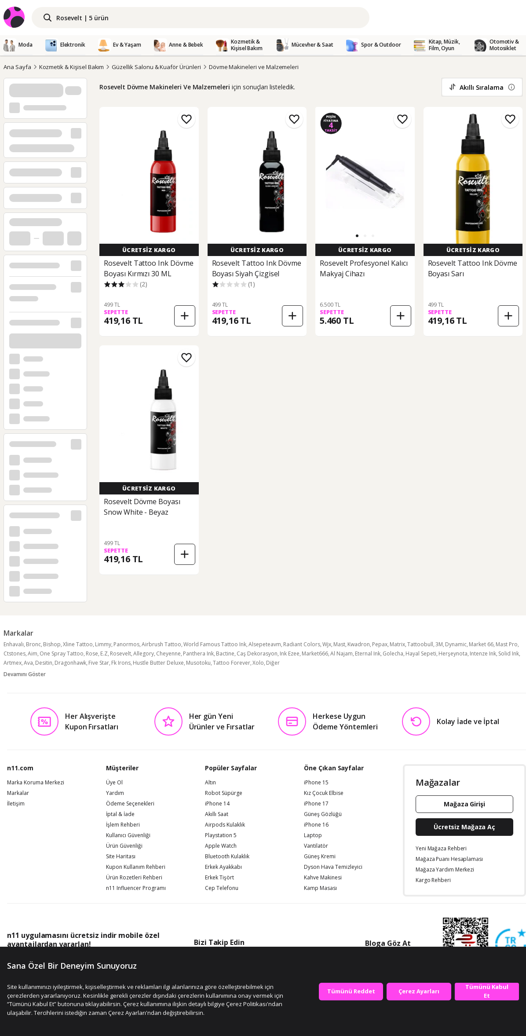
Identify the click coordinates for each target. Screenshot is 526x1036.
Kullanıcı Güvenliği (128, 835)
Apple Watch (221, 845)
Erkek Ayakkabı (223, 867)
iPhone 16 (316, 824)
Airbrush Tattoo (161, 644)
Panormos (126, 644)
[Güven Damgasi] (510, 944)
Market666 (315, 653)
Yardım (115, 793)
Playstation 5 (221, 835)
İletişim (16, 803)
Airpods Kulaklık (225, 824)
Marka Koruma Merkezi (35, 782)
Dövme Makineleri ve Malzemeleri (254, 67)
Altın (210, 782)
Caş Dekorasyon (257, 653)
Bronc (33, 644)
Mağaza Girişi (464, 804)
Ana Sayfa (17, 67)
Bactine (225, 653)
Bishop (52, 644)
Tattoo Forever (231, 662)
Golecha (393, 653)
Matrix (397, 644)
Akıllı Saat (216, 814)
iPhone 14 (217, 803)
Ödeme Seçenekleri (130, 803)
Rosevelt (120, 653)
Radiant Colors (301, 644)
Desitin (43, 662)
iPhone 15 (316, 782)
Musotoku (198, 662)
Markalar (18, 793)
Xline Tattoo (78, 644)
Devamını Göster (25, 674)
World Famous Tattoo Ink (214, 644)
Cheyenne (168, 653)
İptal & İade (120, 814)
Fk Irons (121, 662)
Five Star (98, 662)
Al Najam (341, 653)
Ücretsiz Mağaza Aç (464, 827)
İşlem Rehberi (123, 824)
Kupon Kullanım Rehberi (135, 867)
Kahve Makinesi (323, 877)
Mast (339, 644)
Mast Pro (507, 644)
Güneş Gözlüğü (323, 814)
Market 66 (481, 644)
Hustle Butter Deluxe (158, 662)
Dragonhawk (70, 662)
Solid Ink (508, 653)
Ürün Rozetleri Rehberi (134, 877)
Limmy (103, 644)
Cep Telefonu (221, 888)
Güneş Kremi (320, 856)
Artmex (13, 662)
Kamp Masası (320, 888)
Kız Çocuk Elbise (323, 793)
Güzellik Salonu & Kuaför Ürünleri (156, 67)
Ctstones (15, 653)
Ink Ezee (290, 653)
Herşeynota (453, 653)
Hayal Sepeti (420, 653)
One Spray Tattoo (62, 653)
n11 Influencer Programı (136, 888)
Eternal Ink (367, 653)
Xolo (258, 662)
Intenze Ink (483, 653)
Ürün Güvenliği (124, 845)
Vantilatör (316, 845)
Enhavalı (14, 644)
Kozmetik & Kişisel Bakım (71, 67)
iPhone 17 (316, 803)
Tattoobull (420, 644)
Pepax (379, 644)
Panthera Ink (198, 653)
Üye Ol (114, 782)
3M (439, 644)
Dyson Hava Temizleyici (333, 867)
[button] (357, 236)
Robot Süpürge (223, 793)
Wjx (326, 644)
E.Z (104, 653)
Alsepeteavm (264, 644)
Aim (32, 653)
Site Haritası (120, 856)
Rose (92, 653)
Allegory (143, 653)
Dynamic (456, 644)
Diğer (273, 662)
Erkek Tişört (219, 877)
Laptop (313, 835)
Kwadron (358, 644)
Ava (28, 662)
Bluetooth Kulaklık (227, 856)
